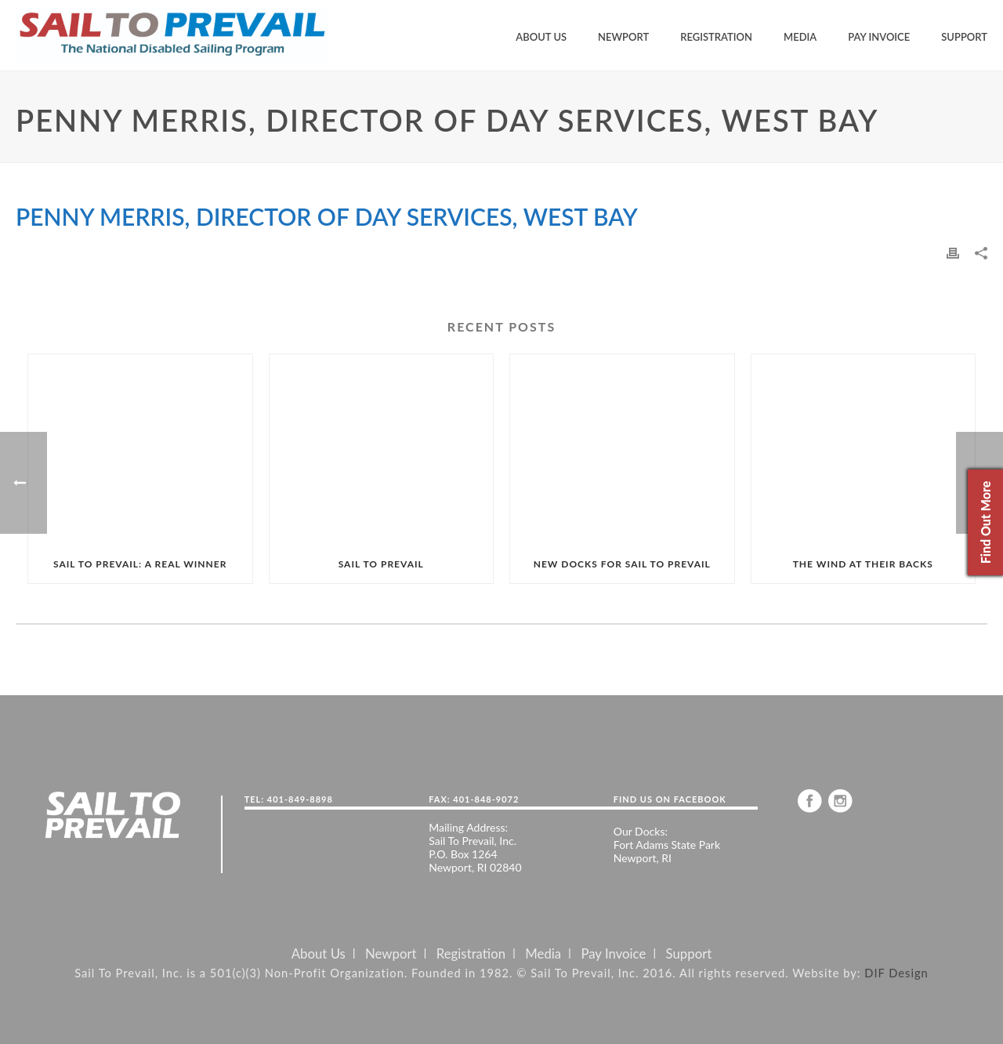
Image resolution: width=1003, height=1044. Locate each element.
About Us (541, 37)
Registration (716, 37)
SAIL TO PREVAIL (381, 564)
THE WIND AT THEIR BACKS (863, 564)
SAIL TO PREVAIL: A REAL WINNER (139, 564)
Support (964, 37)
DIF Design (896, 973)
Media (800, 37)
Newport (623, 37)
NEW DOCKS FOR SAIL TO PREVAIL (622, 564)
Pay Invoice (879, 37)
